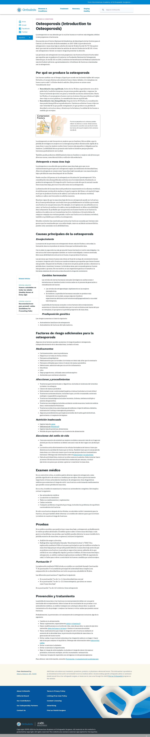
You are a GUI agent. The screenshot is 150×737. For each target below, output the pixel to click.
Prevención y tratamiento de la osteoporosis (82, 659)
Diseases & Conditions (42, 10)
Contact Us (21, 710)
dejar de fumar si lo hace (57, 628)
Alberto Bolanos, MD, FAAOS (26, 674)
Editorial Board (23, 696)
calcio (53, 424)
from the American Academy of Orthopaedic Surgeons (109, 2)
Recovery (76, 9)
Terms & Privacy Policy (56, 691)
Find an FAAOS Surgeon (56, 710)
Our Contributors (24, 701)
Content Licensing (54, 701)
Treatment (64, 9)
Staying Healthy (87, 10)
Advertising (51, 706)
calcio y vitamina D (73, 623)
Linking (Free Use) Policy (57, 696)
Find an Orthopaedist (115, 676)
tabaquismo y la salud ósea (83, 455)
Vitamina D (55, 426)
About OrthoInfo (23, 691)
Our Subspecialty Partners (27, 706)
